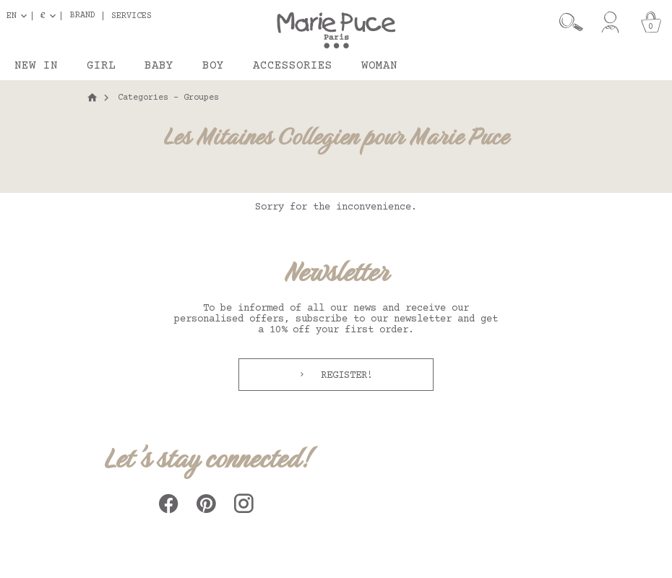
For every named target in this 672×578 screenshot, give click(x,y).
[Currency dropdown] (50, 16)
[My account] (610, 22)
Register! (344, 375)
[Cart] (651, 22)
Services (131, 16)
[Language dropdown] (20, 16)
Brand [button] (82, 16)
